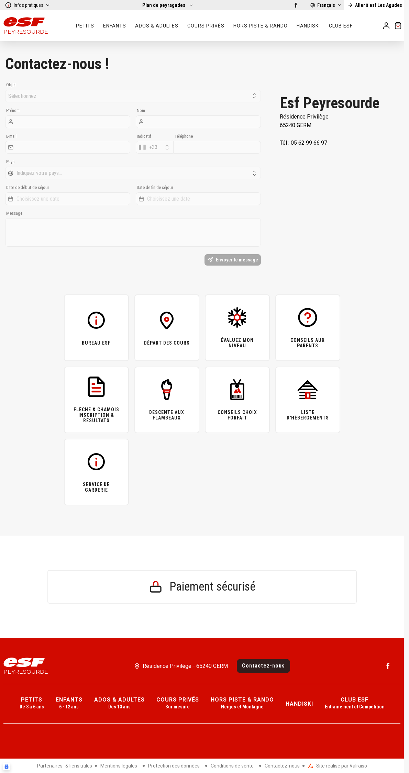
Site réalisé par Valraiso (337, 766)
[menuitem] (32, 703)
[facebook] (295, 5)
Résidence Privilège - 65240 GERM (185, 666)
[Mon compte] (386, 26)
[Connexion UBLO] (6, 766)
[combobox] (155, 147)
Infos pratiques (27, 5)
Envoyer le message (232, 260)
